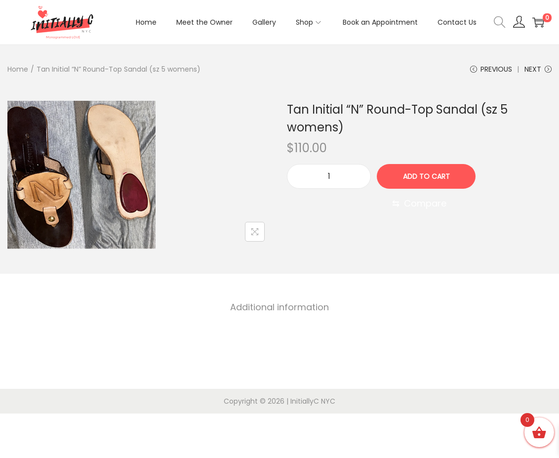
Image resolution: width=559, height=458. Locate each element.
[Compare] (419, 203)
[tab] (279, 307)
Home (17, 69)
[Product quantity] (328, 176)
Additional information (279, 307)
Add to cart (426, 176)
